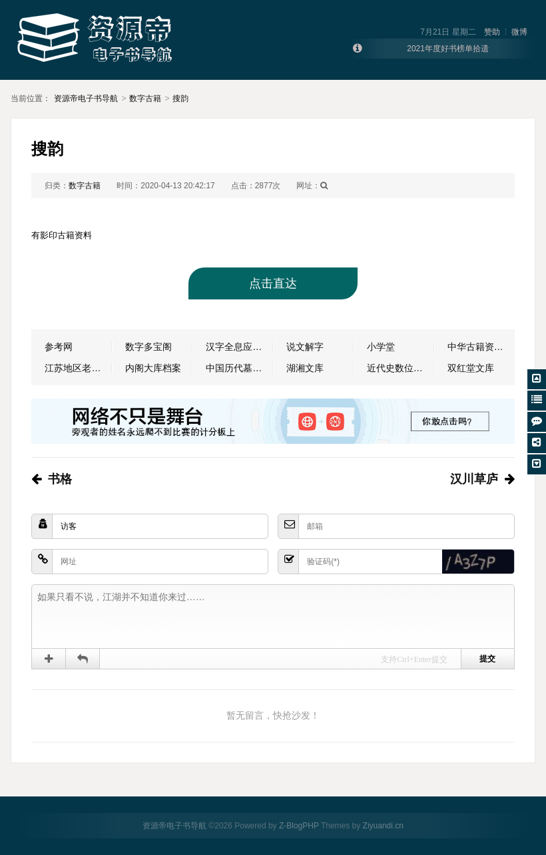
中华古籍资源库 (480, 346)
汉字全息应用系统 (239, 346)
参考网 (59, 346)
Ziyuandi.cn (383, 825)
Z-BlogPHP (299, 825)
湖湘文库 (305, 368)
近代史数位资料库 (400, 368)
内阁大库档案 (153, 368)
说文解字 (305, 346)
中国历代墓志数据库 (239, 368)
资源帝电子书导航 (86, 98)
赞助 (492, 32)
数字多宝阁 (148, 346)
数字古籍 (145, 98)
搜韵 (180, 98)
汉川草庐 (474, 479)
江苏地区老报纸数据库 (78, 368)
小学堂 (381, 346)
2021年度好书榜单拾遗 (448, 48)
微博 (519, 32)
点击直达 (273, 283)
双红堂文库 (470, 368)
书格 (60, 479)
